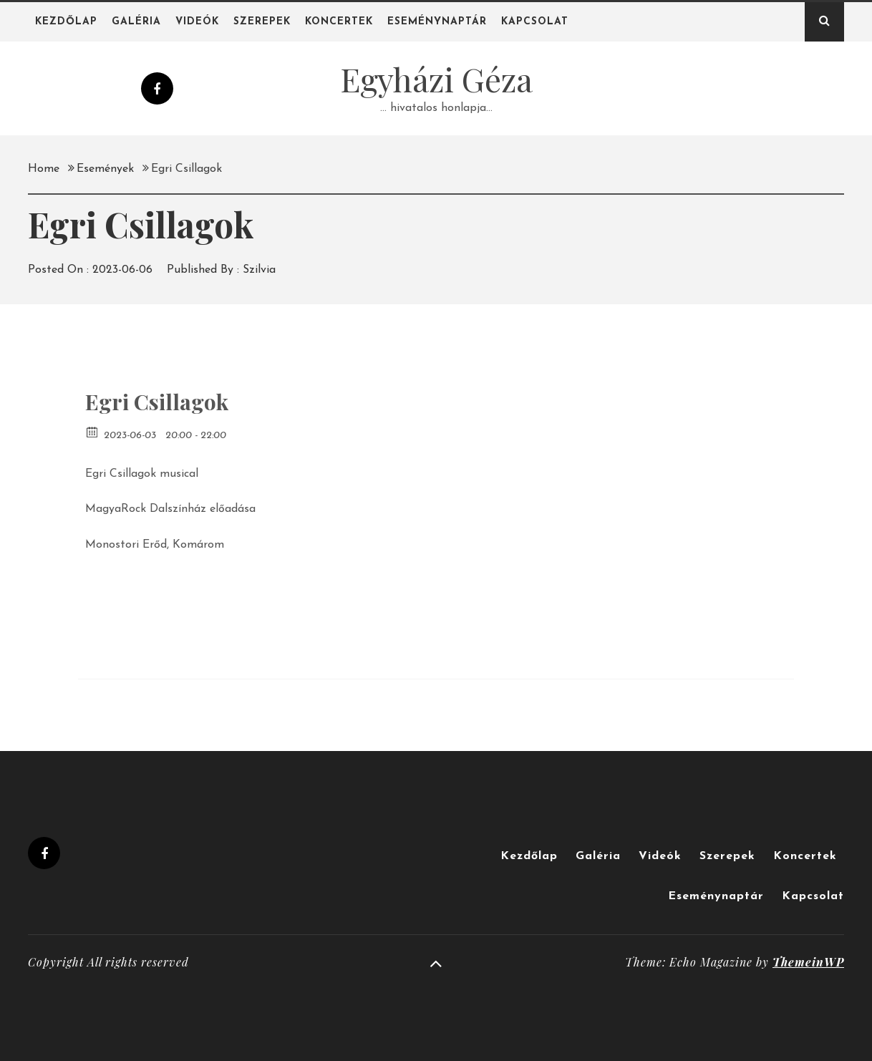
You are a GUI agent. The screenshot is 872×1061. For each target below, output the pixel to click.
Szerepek (262, 21)
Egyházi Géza (436, 79)
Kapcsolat (534, 21)
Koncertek (339, 21)
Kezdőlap (66, 21)
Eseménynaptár (437, 21)
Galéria (136, 21)
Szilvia (259, 270)
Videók (197, 21)
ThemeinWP (808, 961)
